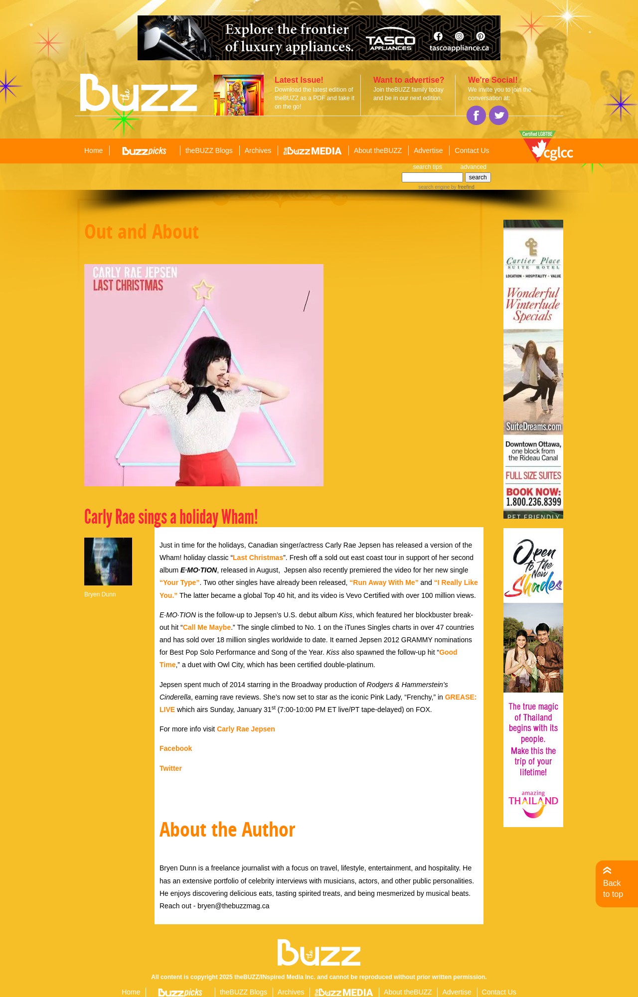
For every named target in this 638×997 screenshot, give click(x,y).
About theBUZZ (378, 150)
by (462, 187)
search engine (434, 187)
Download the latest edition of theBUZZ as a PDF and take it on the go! (314, 98)
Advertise (428, 150)
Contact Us (472, 150)
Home (93, 150)
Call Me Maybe (207, 627)
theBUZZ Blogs (209, 150)
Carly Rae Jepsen (246, 729)
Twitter (171, 768)
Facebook (176, 748)
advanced (473, 166)
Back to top (613, 888)
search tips (427, 166)
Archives (258, 150)
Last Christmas (258, 558)
